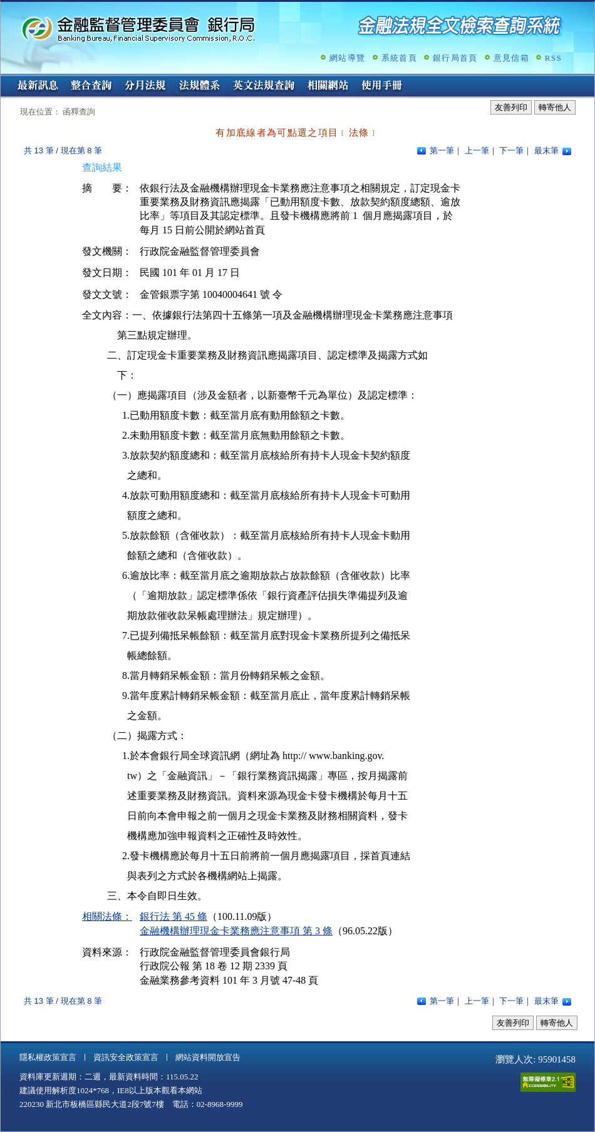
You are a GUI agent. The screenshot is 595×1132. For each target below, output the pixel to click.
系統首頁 (399, 58)
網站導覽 (347, 58)
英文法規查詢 (263, 86)
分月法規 (145, 86)
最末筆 (546, 150)
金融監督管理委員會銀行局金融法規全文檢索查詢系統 (138, 28)
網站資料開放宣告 (208, 1057)
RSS (553, 58)
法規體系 (199, 86)
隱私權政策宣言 (47, 1057)
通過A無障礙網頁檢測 (548, 1082)
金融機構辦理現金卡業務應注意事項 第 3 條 (236, 930)
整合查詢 (91, 86)
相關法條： (107, 916)
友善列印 (511, 107)
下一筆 (511, 150)
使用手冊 (382, 86)
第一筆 (442, 150)
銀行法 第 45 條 (173, 916)
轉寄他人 (555, 107)
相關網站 (328, 86)
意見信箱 (511, 58)
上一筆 (477, 150)
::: (5, 79)
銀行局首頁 (455, 58)
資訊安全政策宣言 (125, 1057)
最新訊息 (38, 86)
